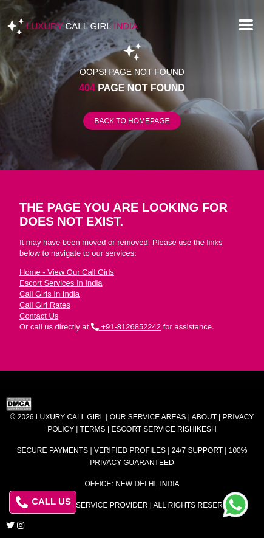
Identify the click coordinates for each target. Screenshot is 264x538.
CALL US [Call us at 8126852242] (43, 502)
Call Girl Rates (44, 304)
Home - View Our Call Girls (66, 272)
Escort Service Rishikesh (163, 429)
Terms (93, 429)
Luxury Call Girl (70, 417)
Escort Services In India (61, 283)
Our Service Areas (148, 417)
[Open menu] (246, 24)
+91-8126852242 (126, 326)
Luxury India (82, 26)
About (204, 417)
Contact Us (38, 315)
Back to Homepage (131, 121)
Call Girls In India (49, 293)
